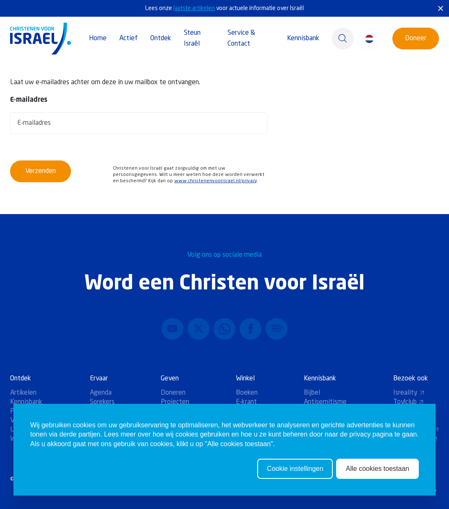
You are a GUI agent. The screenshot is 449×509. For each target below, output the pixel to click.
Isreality (409, 393)
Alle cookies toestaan (377, 475)
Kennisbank (303, 38)
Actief (128, 38)
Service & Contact (241, 38)
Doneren (173, 393)
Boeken (247, 393)
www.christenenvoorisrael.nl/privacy (215, 181)
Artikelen (23, 393)
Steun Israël (192, 38)
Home (98, 38)
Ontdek (160, 38)
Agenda (101, 393)
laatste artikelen (194, 8)
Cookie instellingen (295, 475)
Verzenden (40, 171)
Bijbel (312, 393)
